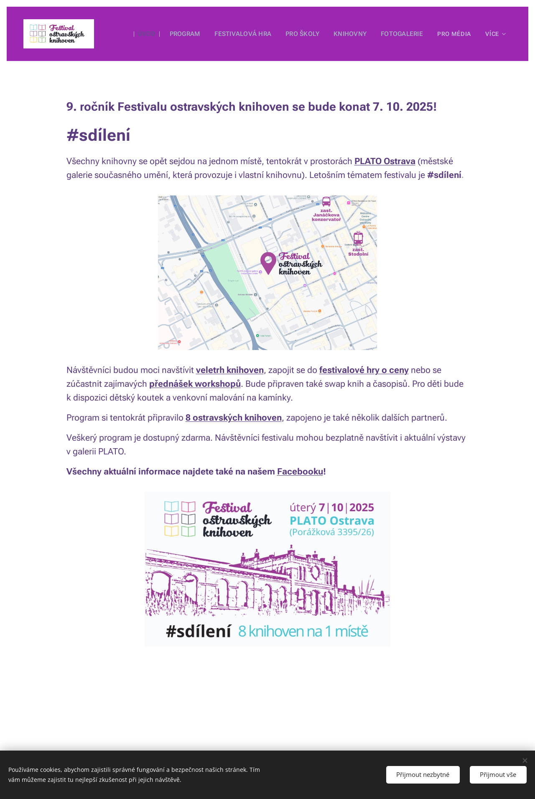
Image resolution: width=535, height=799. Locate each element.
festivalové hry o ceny (364, 370)
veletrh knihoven (230, 370)
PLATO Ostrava (384, 161)
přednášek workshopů (195, 384)
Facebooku (300, 472)
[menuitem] (149, 33)
